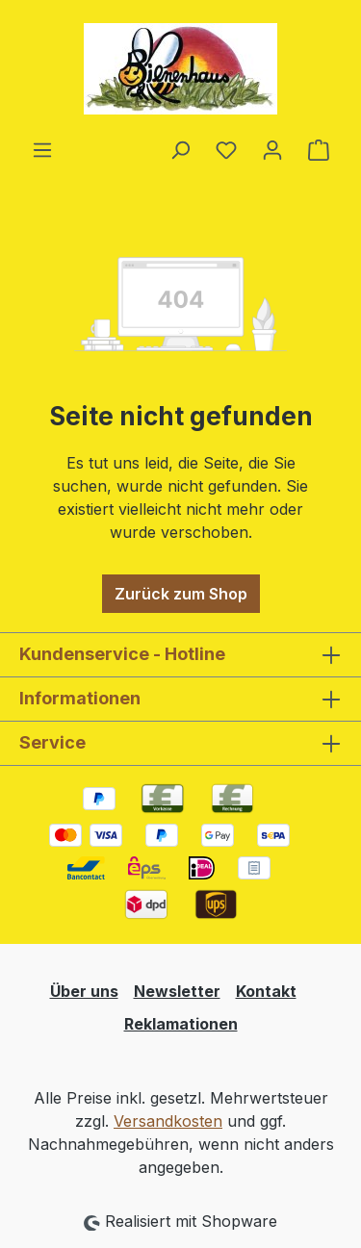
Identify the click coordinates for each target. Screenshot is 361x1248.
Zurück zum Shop (181, 593)
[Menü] (42, 149)
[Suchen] (180, 149)
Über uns (84, 991)
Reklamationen (181, 1023)
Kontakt (266, 991)
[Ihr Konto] (272, 149)
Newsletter (177, 991)
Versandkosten (168, 1121)
